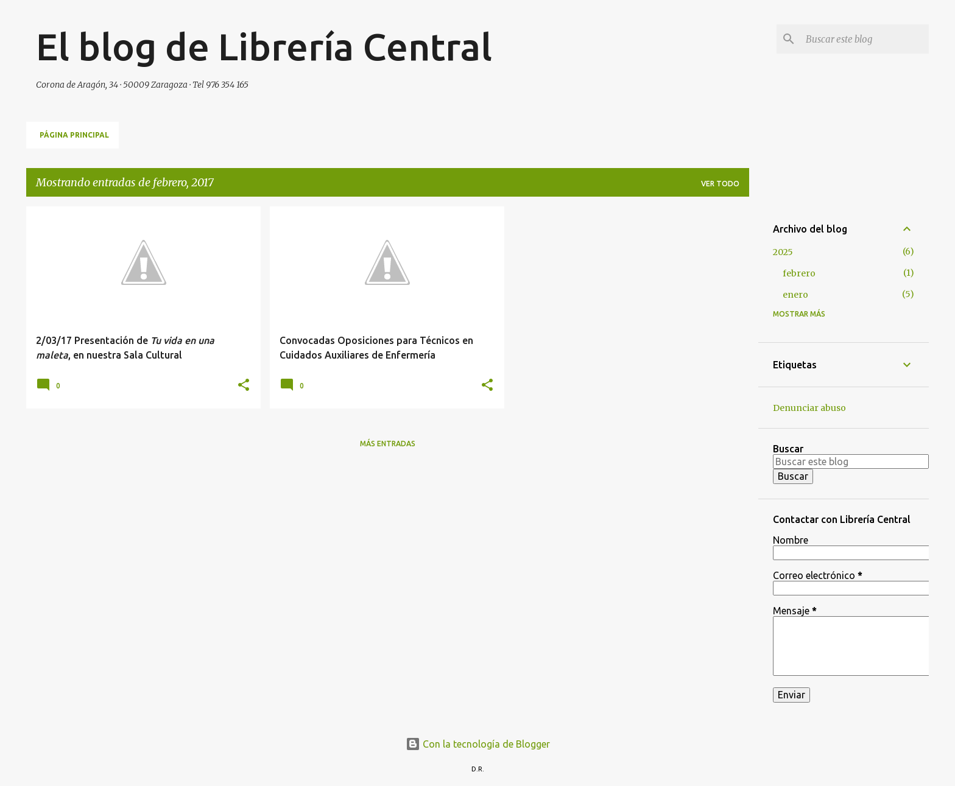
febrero (799, 273)
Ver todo (720, 184)
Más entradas (387, 443)
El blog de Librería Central (264, 46)
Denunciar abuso (809, 407)
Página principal (74, 135)
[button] (243, 385)
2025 (783, 252)
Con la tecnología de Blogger (478, 744)
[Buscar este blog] (865, 39)
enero (795, 294)
